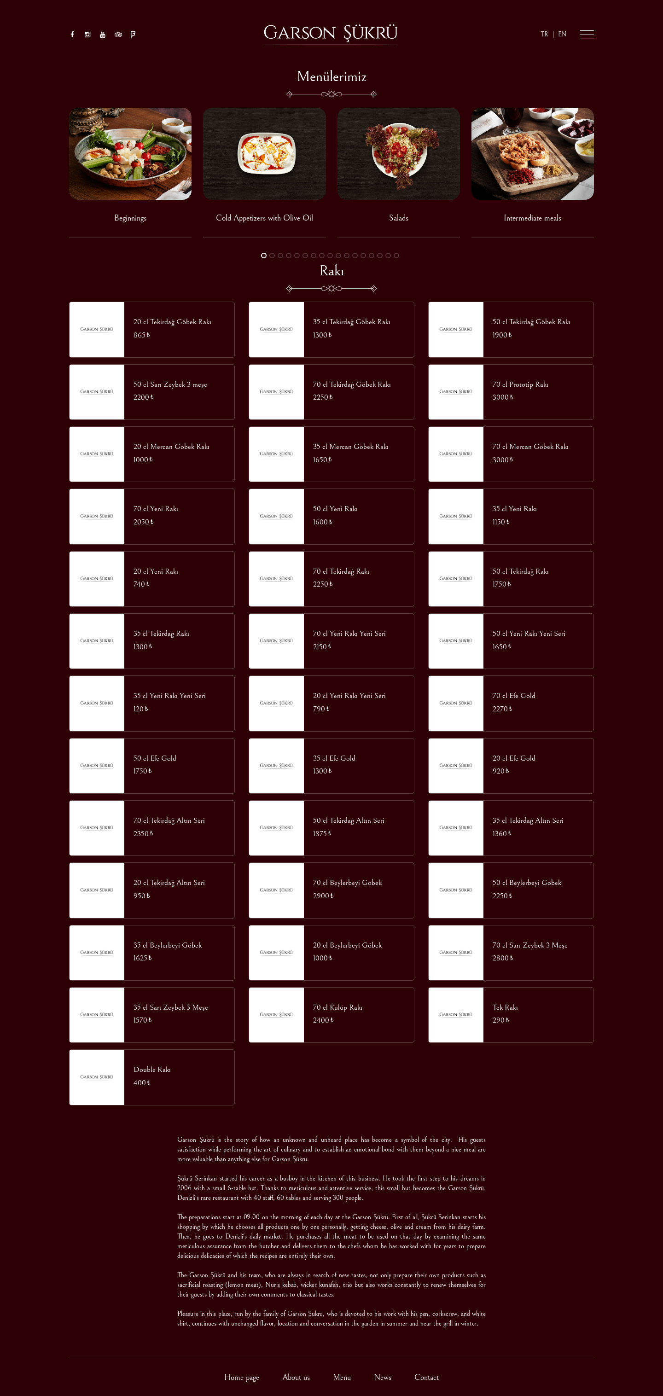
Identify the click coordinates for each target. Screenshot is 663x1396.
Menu (342, 1377)
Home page (241, 1377)
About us (296, 1377)
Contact (426, 1377)
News (382, 1377)
